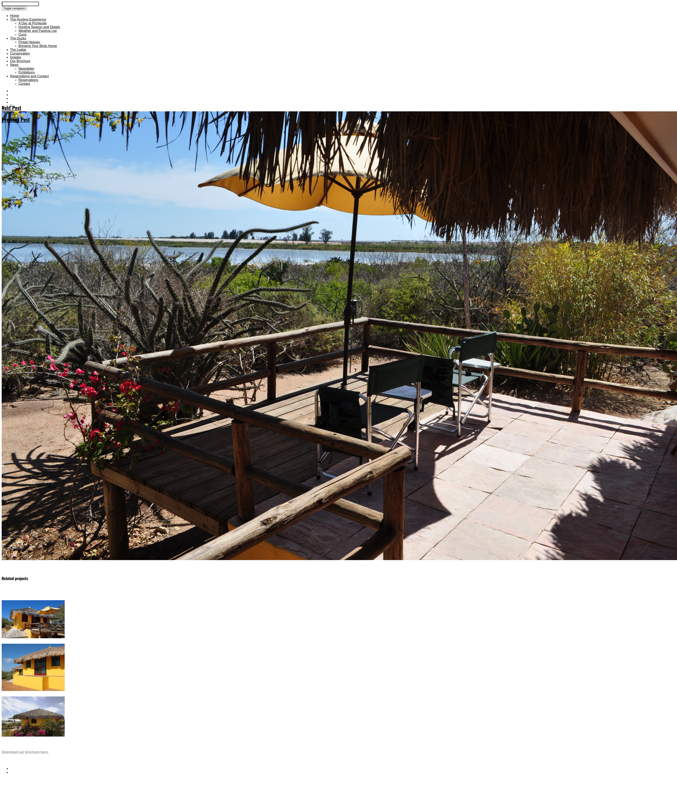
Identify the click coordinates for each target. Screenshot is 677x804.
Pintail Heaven (29, 42)
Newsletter (26, 68)
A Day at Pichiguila (32, 23)
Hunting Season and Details (39, 27)
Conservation (20, 53)
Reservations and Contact (29, 76)
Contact (24, 84)
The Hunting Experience (28, 19)
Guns (22, 34)
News (14, 65)
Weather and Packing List (37, 31)
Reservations (28, 80)
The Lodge (18, 49)
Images (15, 57)
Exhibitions (26, 72)
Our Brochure (20, 61)
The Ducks (18, 38)
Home (14, 15)
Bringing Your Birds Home (37, 46)
